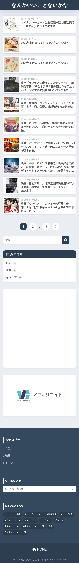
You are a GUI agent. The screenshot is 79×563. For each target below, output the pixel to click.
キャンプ (14, 278)
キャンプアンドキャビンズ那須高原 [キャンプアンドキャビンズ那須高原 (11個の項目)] (40, 514)
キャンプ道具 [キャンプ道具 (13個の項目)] (66, 514)
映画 (11, 270)
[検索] (65, 240)
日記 (11, 263)
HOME (39, 549)
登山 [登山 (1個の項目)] (51, 526)
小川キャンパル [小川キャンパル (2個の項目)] (11, 526)
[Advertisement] (39, 328)
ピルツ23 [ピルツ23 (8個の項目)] (59, 520)
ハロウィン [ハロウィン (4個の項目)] (46, 520)
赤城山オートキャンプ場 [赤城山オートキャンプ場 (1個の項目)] (15, 532)
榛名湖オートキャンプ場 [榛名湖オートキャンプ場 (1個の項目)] (33, 526)
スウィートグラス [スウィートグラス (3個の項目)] (12, 520)
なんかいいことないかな (40, 5)
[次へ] (55, 226)
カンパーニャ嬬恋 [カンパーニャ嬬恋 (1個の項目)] (12, 514)
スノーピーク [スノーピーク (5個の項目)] (30, 520)
